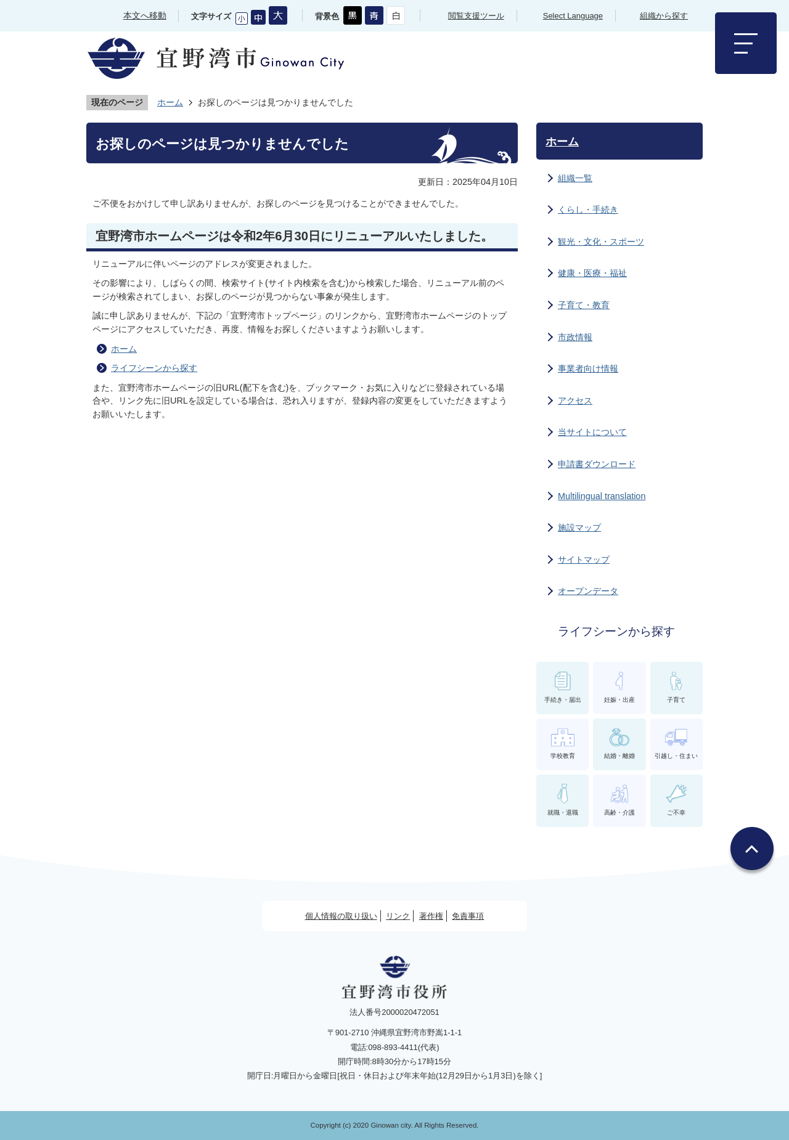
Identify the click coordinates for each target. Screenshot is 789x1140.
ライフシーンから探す (154, 368)
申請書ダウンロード (597, 464)
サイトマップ (584, 559)
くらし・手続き (588, 209)
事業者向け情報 (588, 368)
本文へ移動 (144, 15)
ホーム (170, 102)
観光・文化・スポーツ (601, 241)
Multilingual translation (601, 496)
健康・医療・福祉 (592, 273)
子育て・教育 (584, 305)
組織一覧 (575, 178)
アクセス (575, 400)
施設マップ (579, 527)
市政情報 (575, 337)
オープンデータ (588, 591)
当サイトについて (592, 432)
